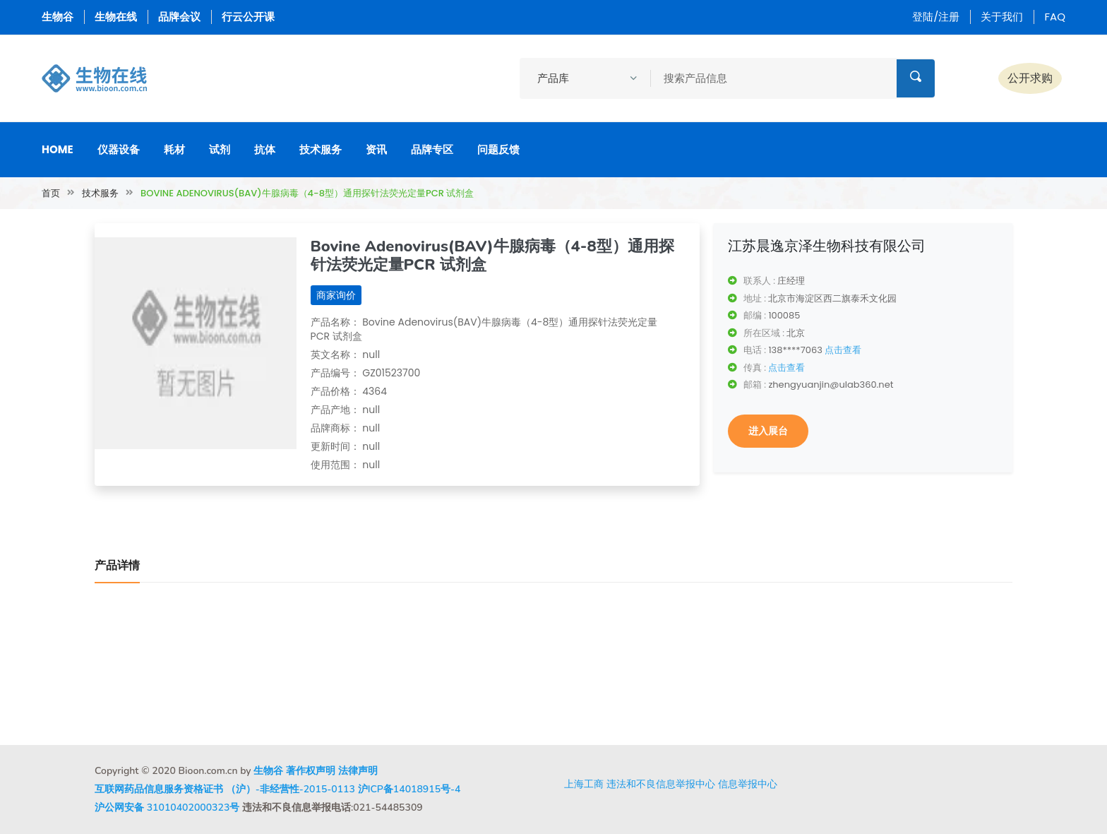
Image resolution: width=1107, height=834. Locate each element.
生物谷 (57, 16)
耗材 (174, 149)
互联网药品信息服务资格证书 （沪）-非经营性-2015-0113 (225, 789)
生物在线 (116, 16)
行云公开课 (248, 16)
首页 (51, 193)
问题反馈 (498, 149)
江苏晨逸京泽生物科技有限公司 (827, 245)
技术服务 (320, 149)
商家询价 (336, 295)
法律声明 (358, 771)
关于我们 (1002, 16)
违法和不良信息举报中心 (660, 784)
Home (57, 149)
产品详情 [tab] (117, 565)
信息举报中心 (747, 784)
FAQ (1054, 16)
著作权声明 (310, 771)
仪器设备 (118, 149)
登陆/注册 (935, 16)
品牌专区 (432, 149)
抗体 (264, 149)
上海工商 (584, 784)
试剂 (219, 149)
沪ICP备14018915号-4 (409, 789)
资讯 (376, 149)
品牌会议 (179, 16)
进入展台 (768, 431)
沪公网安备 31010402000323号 (167, 807)
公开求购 (1030, 78)
